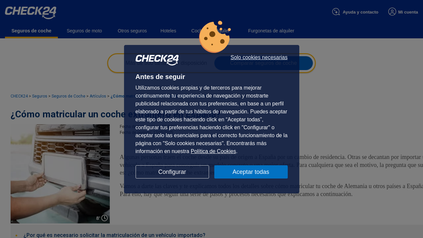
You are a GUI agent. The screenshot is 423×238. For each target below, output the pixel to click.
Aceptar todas (251, 172)
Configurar (172, 172)
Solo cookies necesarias (259, 57)
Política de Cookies (213, 151)
